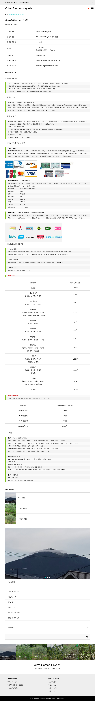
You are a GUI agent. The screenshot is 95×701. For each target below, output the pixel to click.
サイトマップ (51, 691)
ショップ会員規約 (12, 688)
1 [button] (45, 577)
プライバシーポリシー (13, 682)
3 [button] (49, 577)
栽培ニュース (12, 607)
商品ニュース (12, 597)
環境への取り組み (14, 618)
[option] (47, 556)
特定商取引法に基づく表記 (15, 685)
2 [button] (47, 577)
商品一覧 (11, 602)
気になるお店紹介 (14, 612)
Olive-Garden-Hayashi (18, 8)
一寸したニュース (14, 592)
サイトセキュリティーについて (56, 688)
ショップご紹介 (51, 682)
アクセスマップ (51, 685)
